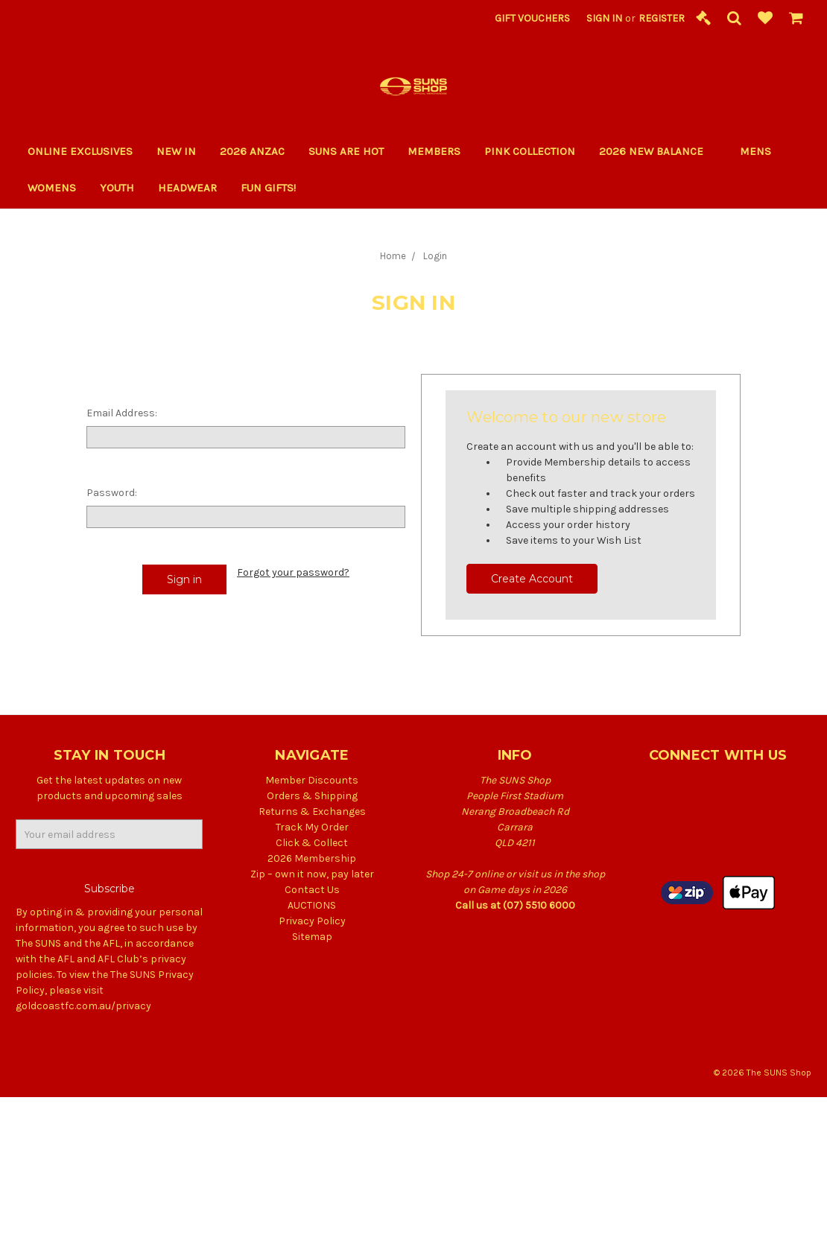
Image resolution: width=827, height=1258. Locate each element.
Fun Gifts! (274, 187)
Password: (111, 492)
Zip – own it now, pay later (312, 874)
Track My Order (312, 827)
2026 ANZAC (252, 151)
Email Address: (121, 413)
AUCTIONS (312, 905)
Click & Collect (312, 842)
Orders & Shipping (312, 796)
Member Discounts (311, 780)
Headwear (187, 187)
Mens (755, 151)
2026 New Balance (657, 151)
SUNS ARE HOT (346, 151)
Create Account (532, 578)
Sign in (604, 18)
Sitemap (312, 936)
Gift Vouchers (532, 18)
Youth (117, 187)
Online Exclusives (80, 151)
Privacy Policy (312, 921)
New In (176, 151)
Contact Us (312, 889)
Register (662, 18)
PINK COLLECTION (529, 151)
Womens (52, 187)
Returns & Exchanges (312, 811)
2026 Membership (311, 858)
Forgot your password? (293, 572)
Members (434, 151)
